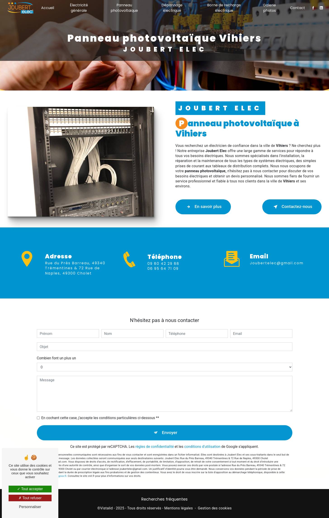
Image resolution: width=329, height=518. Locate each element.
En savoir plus (203, 207)
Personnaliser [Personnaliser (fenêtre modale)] (30, 507)
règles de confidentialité (154, 441)
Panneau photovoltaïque (124, 7)
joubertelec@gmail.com (276, 257)
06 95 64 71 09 (163, 274)
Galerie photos (269, 7)
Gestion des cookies (215, 508)
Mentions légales (178, 508)
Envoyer (169, 427)
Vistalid (106, 508)
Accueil (47, 7)
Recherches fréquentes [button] (164, 499)
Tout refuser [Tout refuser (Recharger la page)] (30, 498)
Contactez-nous (292, 207)
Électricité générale (79, 7)
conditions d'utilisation (202, 441)
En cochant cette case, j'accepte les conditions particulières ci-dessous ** (100, 412)
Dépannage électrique (171, 7)
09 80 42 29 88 (163, 269)
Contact (297, 7)
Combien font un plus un (56, 352)
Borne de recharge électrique (224, 7)
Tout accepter (30, 489)
